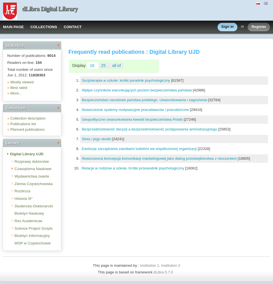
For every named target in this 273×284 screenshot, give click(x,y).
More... (16, 93)
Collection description (28, 118)
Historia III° (23, 198)
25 (104, 65)
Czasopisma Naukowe (33, 169)
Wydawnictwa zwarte (31, 176)
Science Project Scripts (33, 228)
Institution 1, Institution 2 (160, 265)
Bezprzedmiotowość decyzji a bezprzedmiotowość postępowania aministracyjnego (150, 129)
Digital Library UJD (26, 154)
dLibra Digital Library (50, 8)
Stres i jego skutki (97, 139)
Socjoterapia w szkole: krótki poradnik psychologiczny (126, 80)
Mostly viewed (22, 82)
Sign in (227, 27)
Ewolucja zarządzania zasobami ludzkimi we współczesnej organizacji (140, 149)
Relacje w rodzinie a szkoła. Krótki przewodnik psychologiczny (133, 168)
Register (259, 27)
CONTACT (73, 27)
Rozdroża (22, 191)
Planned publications (27, 129)
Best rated (18, 88)
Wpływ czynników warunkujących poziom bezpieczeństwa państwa (137, 90)
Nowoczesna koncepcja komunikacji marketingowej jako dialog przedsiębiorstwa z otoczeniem (160, 158)
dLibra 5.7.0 (163, 272)
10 (92, 65)
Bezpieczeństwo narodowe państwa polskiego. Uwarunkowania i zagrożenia (145, 100)
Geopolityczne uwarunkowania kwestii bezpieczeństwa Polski (133, 119)
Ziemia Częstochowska (33, 184)
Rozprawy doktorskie (31, 161)
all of (116, 65)
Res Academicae (28, 221)
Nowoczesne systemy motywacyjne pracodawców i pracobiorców (136, 110)
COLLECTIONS (43, 27)
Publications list (23, 124)
